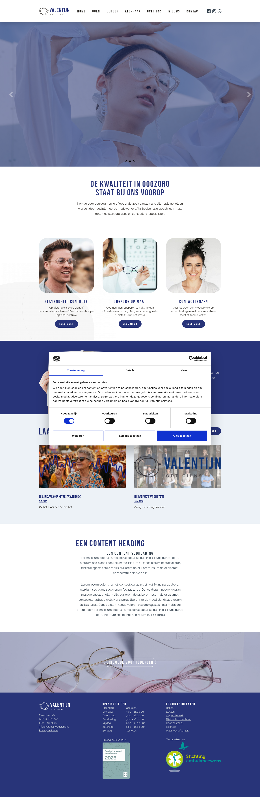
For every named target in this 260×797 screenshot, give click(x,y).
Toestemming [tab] (76, 370)
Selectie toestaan (130, 435)
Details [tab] (130, 370)
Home (81, 11)
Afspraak (133, 11)
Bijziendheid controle (178, 719)
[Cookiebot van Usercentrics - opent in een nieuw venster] (191, 358)
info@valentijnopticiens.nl (54, 726)
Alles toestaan (182, 435)
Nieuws (174, 11)
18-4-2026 (138, 501)
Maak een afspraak (177, 730)
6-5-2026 (43, 501)
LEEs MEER (130, 323)
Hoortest (171, 726)
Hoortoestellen (174, 723)
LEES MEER (66, 323)
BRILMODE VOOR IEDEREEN (130, 662)
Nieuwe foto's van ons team (149, 496)
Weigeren (78, 435)
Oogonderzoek (174, 715)
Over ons (154, 11)
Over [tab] (184, 370)
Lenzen (170, 711)
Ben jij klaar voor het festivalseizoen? (60, 496)
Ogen (96, 11)
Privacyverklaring (49, 730)
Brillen (170, 707)
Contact (193, 11)
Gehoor (113, 11)
